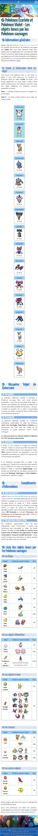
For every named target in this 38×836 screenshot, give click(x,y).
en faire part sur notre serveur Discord (22, 812)
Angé (9, 830)
